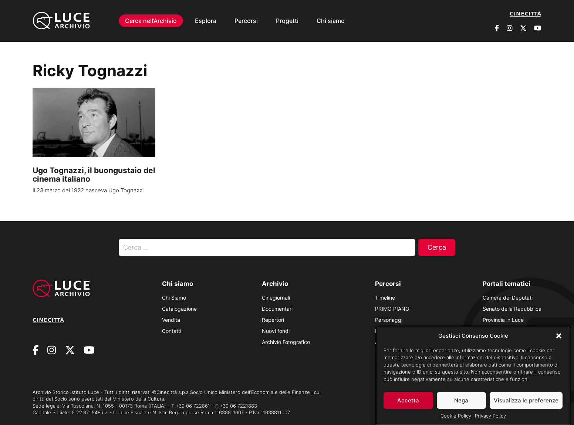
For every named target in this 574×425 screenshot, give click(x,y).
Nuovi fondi (276, 331)
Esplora (205, 20)
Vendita (171, 320)
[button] (559, 339)
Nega (461, 404)
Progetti (287, 20)
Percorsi (246, 20)
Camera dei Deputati (508, 297)
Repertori (273, 320)
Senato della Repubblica (512, 309)
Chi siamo (331, 20)
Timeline (385, 297)
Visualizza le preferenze (526, 404)
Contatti (171, 331)
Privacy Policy (490, 420)
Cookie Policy (455, 420)
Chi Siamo (174, 297)
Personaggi (388, 320)
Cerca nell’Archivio (151, 20)
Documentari (277, 309)
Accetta (408, 404)
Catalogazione (179, 309)
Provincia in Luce (503, 320)
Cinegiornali (276, 297)
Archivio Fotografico (286, 342)
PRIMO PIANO (392, 309)
